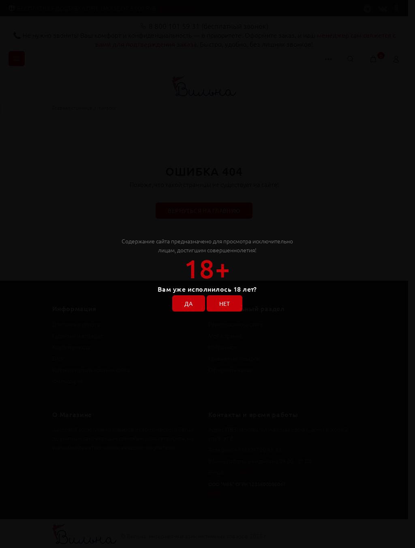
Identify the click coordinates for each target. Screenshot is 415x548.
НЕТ (224, 303)
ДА (188, 303)
